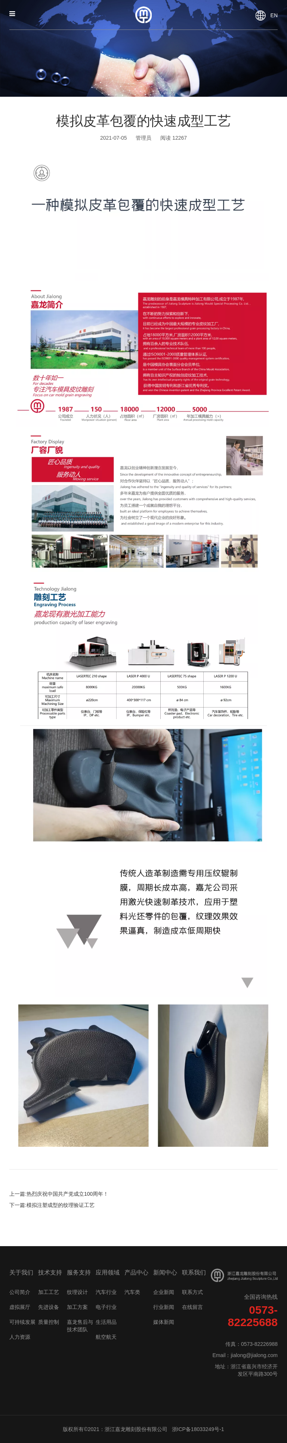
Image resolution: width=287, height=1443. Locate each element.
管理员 (143, 138)
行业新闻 (163, 1307)
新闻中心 (165, 1272)
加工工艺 (48, 1292)
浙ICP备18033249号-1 (198, 1429)
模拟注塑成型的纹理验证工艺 (61, 1205)
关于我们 (21, 1272)
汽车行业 (106, 1292)
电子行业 (106, 1307)
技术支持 (50, 1272)
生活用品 (106, 1322)
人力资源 (19, 1337)
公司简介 (19, 1292)
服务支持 (79, 1272)
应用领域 (108, 1272)
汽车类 (132, 1292)
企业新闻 (163, 1292)
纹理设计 (77, 1292)
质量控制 (48, 1322)
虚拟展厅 (19, 1307)
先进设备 (48, 1307)
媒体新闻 (163, 1322)
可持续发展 (22, 1322)
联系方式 (192, 1292)
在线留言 (192, 1307)
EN (274, 15)
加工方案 (77, 1307)
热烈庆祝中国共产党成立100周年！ (67, 1194)
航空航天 (106, 1337)
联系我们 (194, 1272)
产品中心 (136, 1272)
